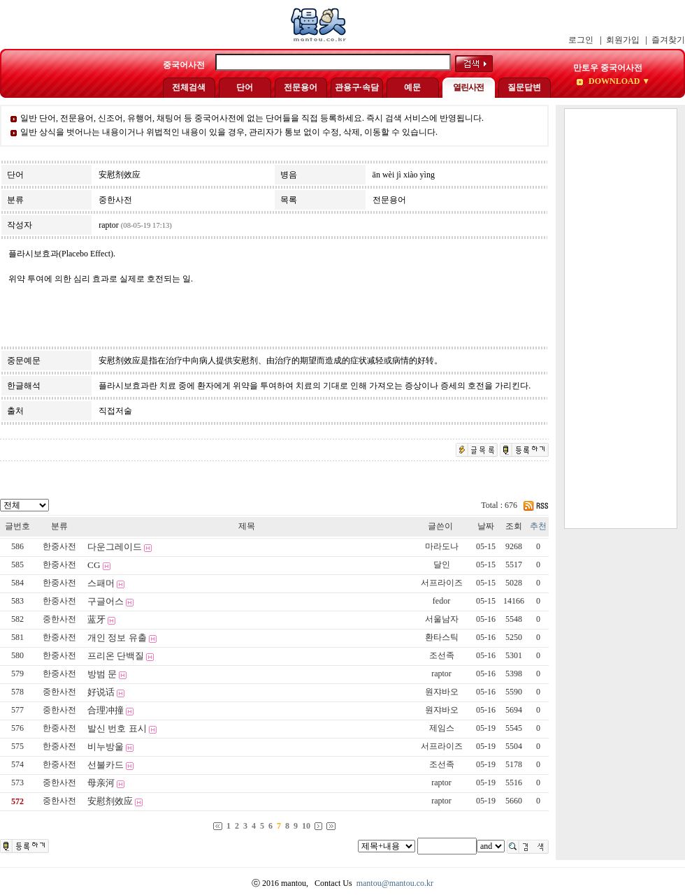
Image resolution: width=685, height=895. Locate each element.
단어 (244, 87)
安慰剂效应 (110, 801)
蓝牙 (96, 619)
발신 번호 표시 (117, 728)
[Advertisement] (621, 318)
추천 (538, 526)
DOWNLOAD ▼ (618, 81)
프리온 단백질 (115, 655)
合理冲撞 (105, 710)
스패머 (101, 583)
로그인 (580, 40)
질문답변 (524, 87)
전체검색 (189, 87)
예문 (412, 87)
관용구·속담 (357, 87)
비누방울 (105, 746)
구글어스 (105, 601)
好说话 (101, 692)
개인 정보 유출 (117, 637)
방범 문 (102, 674)
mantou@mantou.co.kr (394, 883)
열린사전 (468, 87)
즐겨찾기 (668, 40)
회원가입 (623, 40)
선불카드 (105, 764)
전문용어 (300, 87)
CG (94, 565)
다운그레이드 (114, 546)
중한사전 (59, 619)
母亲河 (101, 783)
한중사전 (59, 546)
